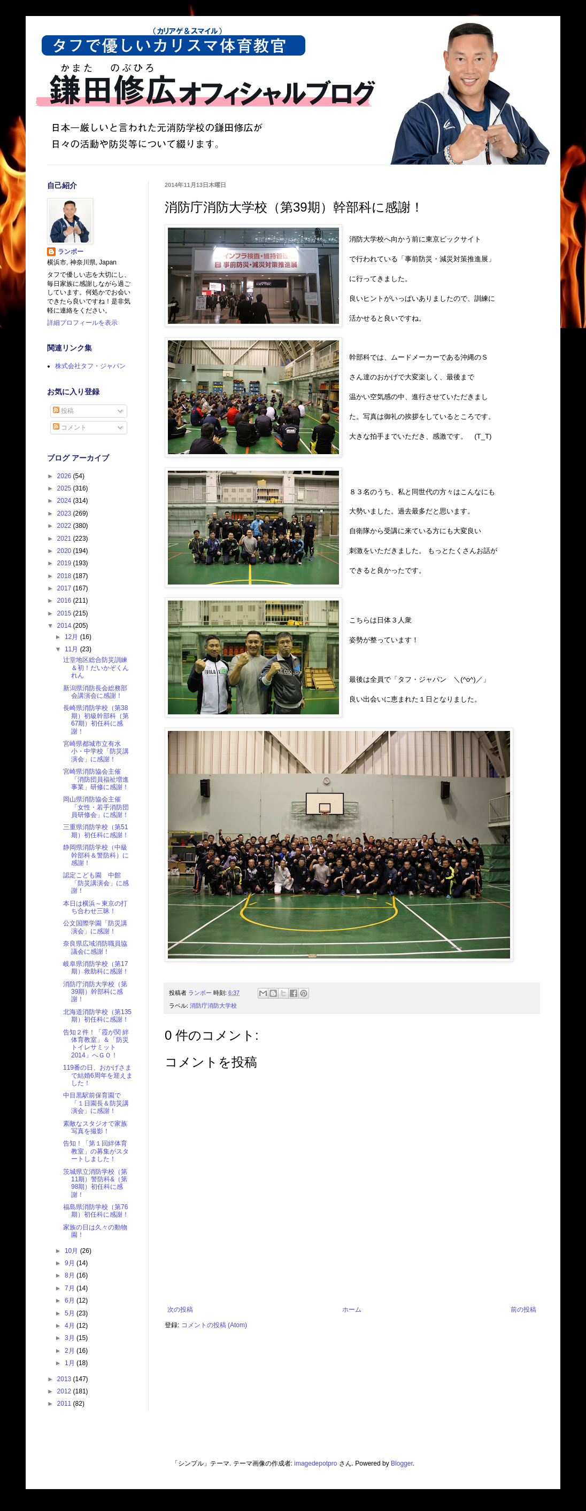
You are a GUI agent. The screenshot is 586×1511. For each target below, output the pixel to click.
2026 (65, 476)
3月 (70, 1338)
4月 (70, 1325)
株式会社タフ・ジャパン (90, 366)
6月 (70, 1300)
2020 (65, 551)
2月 (70, 1350)
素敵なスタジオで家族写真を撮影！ (95, 1127)
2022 (65, 525)
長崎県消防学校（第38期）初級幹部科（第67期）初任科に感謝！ (96, 719)
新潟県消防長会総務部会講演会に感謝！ (95, 691)
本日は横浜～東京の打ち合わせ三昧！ (95, 907)
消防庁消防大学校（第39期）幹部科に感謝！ (95, 991)
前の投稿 (523, 1309)
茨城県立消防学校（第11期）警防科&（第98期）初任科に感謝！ (95, 1183)
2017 (65, 588)
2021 (65, 538)
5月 (70, 1313)
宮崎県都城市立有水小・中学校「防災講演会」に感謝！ (96, 751)
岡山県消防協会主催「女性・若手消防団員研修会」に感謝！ (96, 807)
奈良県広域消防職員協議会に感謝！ (95, 947)
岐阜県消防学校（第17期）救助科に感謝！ (96, 967)
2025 (65, 488)
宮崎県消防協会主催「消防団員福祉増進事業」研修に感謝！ (96, 779)
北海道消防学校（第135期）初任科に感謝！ (97, 1015)
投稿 (63, 411)
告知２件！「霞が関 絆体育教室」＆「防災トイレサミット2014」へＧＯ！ (96, 1044)
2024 (65, 500)
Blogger (402, 1463)
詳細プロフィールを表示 (82, 322)
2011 (65, 1403)
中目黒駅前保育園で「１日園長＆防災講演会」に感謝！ (96, 1103)
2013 (65, 1379)
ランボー (70, 251)
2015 (65, 613)
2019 (65, 563)
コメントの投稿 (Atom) (214, 1325)
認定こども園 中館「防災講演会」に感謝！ (96, 882)
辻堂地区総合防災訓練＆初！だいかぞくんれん (96, 667)
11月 (72, 649)
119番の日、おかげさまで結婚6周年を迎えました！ (98, 1075)
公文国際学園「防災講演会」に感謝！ (95, 927)
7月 (70, 1288)
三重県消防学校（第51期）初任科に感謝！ (96, 830)
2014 (65, 625)
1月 (70, 1363)
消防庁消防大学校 (213, 1005)
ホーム (351, 1309)
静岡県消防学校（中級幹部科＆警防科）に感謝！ (96, 855)
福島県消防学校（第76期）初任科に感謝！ (96, 1210)
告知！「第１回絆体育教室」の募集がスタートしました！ (96, 1151)
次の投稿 (180, 1309)
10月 (72, 1251)
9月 (70, 1263)
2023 (65, 513)
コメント (70, 427)
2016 (65, 600)
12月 (72, 637)
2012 (65, 1391)
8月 (70, 1275)
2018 (65, 576)
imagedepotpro (315, 1463)
